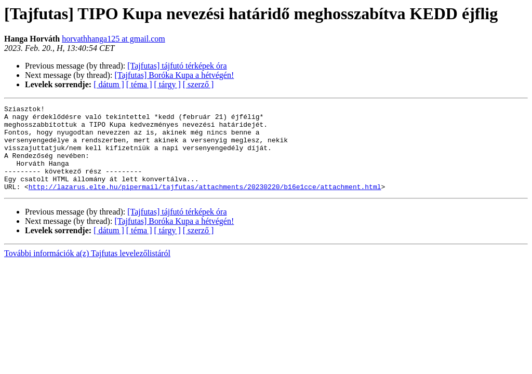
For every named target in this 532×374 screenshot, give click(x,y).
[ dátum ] (109, 84)
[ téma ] (139, 84)
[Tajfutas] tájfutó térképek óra (177, 65)
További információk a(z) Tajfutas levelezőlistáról (87, 270)
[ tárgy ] (167, 84)
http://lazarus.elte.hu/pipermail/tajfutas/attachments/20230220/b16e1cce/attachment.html (205, 203)
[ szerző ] (198, 84)
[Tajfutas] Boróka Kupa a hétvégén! (174, 75)
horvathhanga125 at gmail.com (113, 38)
